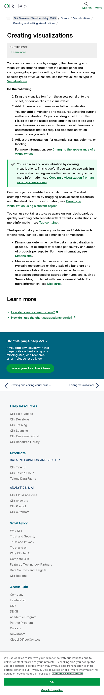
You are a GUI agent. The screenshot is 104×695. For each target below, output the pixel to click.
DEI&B (14, 611)
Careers (15, 628)
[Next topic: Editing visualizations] (77, 385)
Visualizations (81, 18)
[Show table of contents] (8, 18)
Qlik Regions (18, 575)
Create (65, 18)
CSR (13, 605)
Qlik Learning (19, 430)
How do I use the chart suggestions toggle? (41, 318)
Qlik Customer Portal (24, 436)
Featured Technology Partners (31, 564)
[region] (52, 673)
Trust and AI (18, 547)
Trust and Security (22, 536)
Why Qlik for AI (20, 553)
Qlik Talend (18, 467)
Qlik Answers (19, 500)
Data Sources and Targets (28, 570)
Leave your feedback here (30, 368)
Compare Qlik (19, 559)
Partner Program (21, 622)
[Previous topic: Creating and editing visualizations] (27, 385)
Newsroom (17, 634)
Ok (52, 681)
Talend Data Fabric (23, 478)
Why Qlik (16, 530)
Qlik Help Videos (21, 413)
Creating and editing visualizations (34, 23)
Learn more (18, 52)
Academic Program (23, 617)
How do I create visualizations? (33, 312)
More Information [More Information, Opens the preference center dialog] (52, 690)
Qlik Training (18, 425)
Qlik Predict (18, 506)
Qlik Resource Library (25, 442)
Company (16, 594)
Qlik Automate (20, 512)
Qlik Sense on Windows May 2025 (35, 18)
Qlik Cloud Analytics (23, 495)
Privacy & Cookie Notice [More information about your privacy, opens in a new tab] (67, 673)
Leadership (18, 600)
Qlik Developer (20, 419)
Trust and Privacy (22, 542)
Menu (98, 7)
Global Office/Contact (25, 639)
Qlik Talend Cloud (22, 473)
